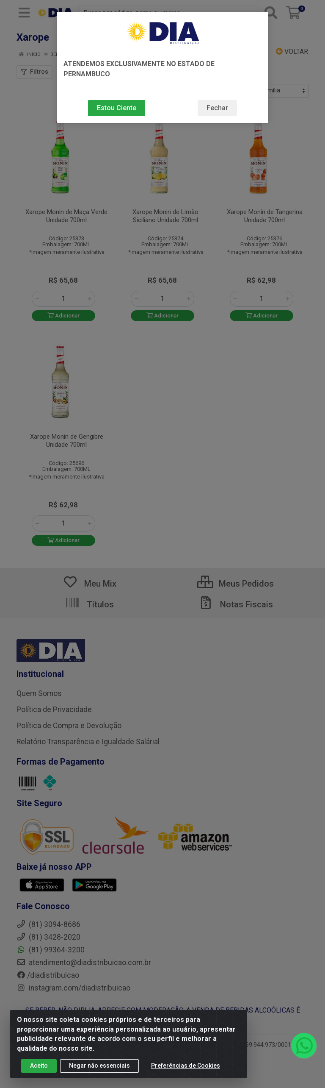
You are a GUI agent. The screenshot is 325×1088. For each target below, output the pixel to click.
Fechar (217, 108)
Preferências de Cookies (185, 1068)
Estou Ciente (116, 108)
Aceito (39, 1068)
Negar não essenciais (99, 1068)
